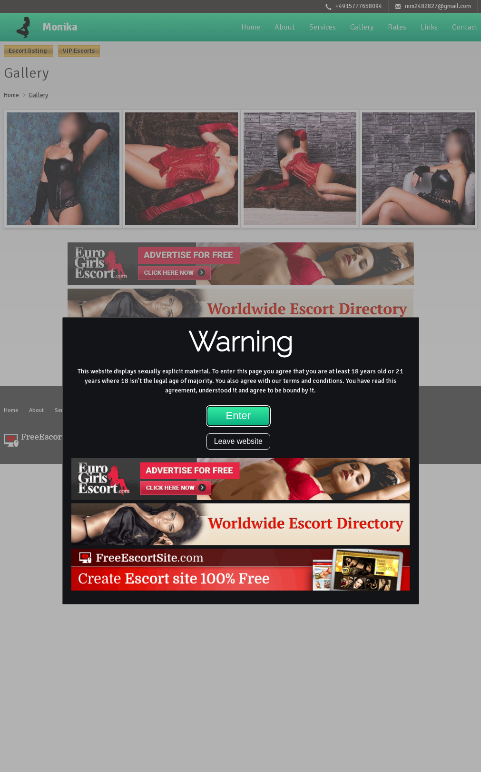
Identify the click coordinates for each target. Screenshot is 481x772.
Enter (238, 415)
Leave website (238, 441)
